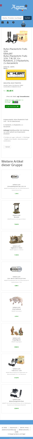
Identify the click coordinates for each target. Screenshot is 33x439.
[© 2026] (4, 427)
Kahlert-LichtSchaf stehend (16, 309)
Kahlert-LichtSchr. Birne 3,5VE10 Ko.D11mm (16, 279)
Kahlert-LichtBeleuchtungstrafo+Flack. (16, 402)
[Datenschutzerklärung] (9, 430)
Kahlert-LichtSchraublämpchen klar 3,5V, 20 (16, 187)
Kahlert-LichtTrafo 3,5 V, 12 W (16, 371)
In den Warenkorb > (12, 106)
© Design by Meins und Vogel (16, 434)
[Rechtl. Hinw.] (24, 427)
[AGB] (16, 432)
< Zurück (7, 147)
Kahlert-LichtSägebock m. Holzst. (16, 247)
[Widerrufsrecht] (24, 430)
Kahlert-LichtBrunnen (16, 217)
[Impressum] (13, 427)
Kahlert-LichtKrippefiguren (17, 339)
